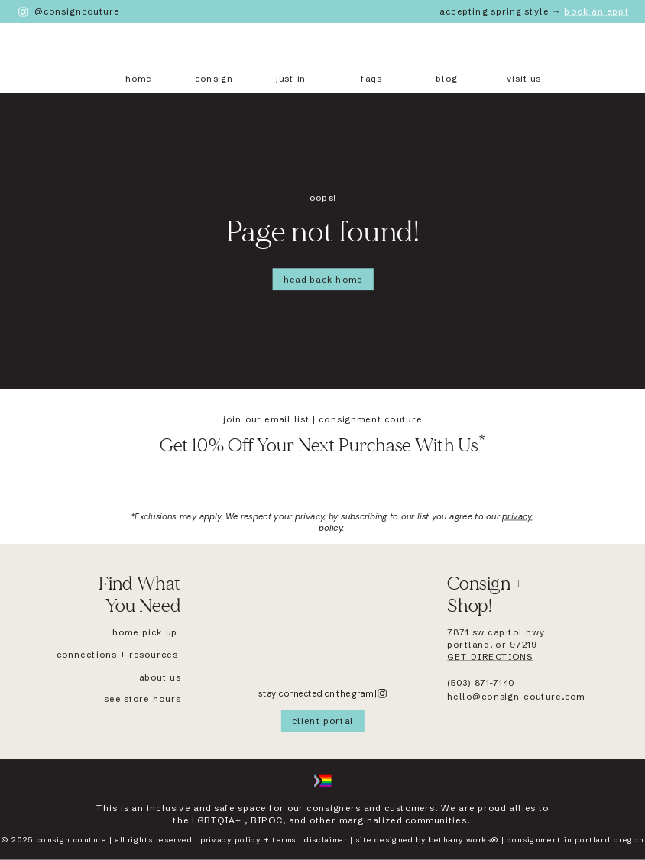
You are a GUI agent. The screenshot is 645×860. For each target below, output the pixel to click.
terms (284, 840)
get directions (490, 656)
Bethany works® (463, 840)
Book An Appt (596, 11)
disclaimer (325, 840)
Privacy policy (230, 840)
